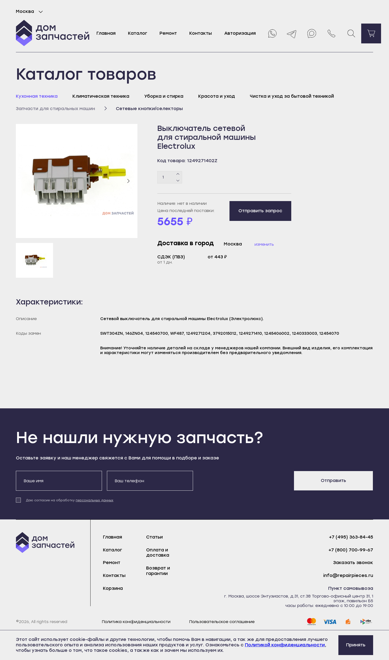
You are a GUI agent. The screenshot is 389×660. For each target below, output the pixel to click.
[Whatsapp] (272, 33)
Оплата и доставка (157, 552)
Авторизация (240, 33)
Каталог (137, 33)
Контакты (200, 33)
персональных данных (94, 500)
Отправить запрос (260, 210)
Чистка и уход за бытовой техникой (292, 96)
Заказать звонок (353, 562)
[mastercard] (311, 621)
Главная (106, 33)
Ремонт (168, 33)
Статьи (154, 537)
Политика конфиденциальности (136, 621)
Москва (30, 11)
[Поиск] (351, 33)
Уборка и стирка (163, 96)
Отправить (333, 480)
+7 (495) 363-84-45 (351, 537)
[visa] (329, 621)
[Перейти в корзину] (371, 33)
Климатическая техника (100, 96)
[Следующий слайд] (128, 181)
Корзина (113, 588)
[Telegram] (292, 33)
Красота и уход (216, 96)
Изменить (264, 244)
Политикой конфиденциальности (285, 645)
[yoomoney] (348, 621)
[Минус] (178, 180)
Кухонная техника (37, 96)
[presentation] (235, 480)
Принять (355, 645)
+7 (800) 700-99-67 (350, 550)
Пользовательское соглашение (222, 621)
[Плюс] (178, 174)
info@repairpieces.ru (348, 575)
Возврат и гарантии (158, 570)
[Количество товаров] (169, 177)
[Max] (312, 33)
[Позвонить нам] (331, 33)
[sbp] (366, 621)
